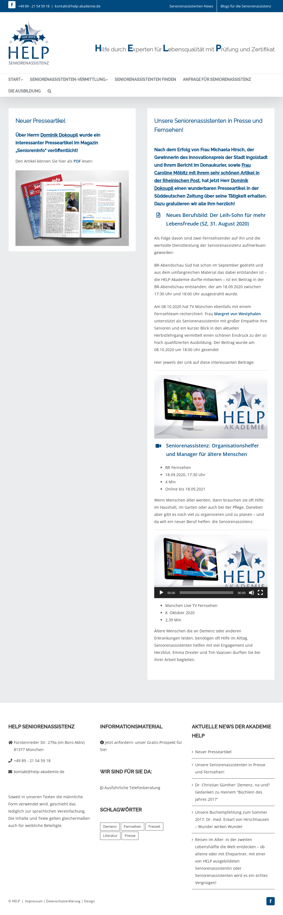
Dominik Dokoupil (59, 135)
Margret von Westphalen (237, 313)
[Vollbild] (260, 592)
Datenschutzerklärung (63, 901)
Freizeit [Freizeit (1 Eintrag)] (154, 826)
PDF (77, 161)
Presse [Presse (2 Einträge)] (130, 835)
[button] (49, 91)
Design (89, 901)
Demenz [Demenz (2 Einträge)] (110, 826)
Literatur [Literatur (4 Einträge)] (110, 835)
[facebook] (11, 4)
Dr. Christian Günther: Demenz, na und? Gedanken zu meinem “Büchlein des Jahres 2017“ (232, 792)
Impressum (34, 901)
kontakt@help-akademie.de (77, 6)
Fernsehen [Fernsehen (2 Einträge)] (132, 826)
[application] (211, 566)
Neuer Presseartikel (40, 121)
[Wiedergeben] (161, 592)
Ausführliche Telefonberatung (130, 787)
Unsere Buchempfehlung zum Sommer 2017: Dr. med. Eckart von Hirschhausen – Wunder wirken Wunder (232, 819)
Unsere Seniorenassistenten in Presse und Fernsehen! (230, 768)
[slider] (207, 592)
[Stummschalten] (251, 592)
